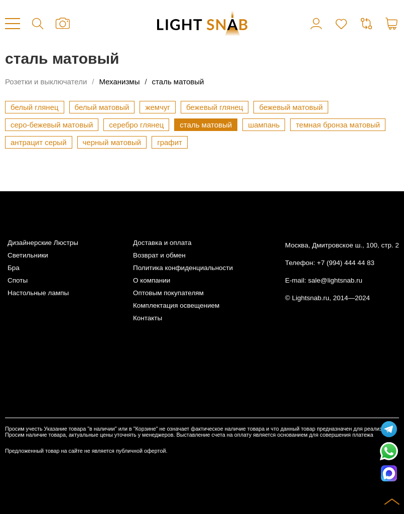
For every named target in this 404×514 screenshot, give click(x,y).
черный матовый (112, 142)
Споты (18, 280)
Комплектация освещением (176, 305)
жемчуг (157, 107)
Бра (14, 268)
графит (169, 142)
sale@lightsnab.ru (335, 280)
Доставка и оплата (162, 242)
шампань (264, 124)
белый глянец (35, 107)
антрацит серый (39, 142)
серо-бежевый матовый (52, 124)
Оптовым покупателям (168, 293)
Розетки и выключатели (46, 81)
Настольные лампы (38, 293)
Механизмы (119, 81)
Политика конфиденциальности (183, 268)
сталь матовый (178, 81)
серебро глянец (136, 124)
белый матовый (102, 107)
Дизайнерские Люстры (43, 242)
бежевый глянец (214, 107)
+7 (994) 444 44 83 (345, 263)
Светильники (28, 255)
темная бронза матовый (338, 124)
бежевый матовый (291, 107)
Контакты (147, 318)
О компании (151, 280)
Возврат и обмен (159, 255)
